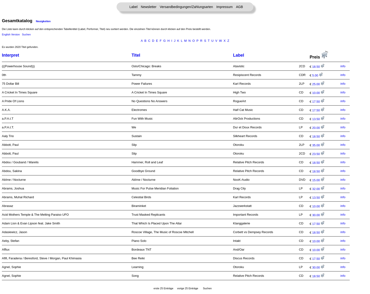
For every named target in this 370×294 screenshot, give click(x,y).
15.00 (318, 180)
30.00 (318, 215)
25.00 (318, 84)
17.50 (318, 101)
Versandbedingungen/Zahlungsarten (186, 7)
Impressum (224, 7)
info (343, 66)
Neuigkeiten (43, 21)
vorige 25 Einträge (187, 288)
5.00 (317, 75)
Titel (135, 55)
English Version (11, 34)
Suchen (26, 34)
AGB (239, 7)
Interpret (10, 55)
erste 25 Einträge (163, 288)
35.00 (318, 145)
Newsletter (148, 7)
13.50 (318, 119)
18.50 (318, 66)
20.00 (318, 128)
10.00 (318, 93)
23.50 (318, 154)
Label (134, 7)
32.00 (318, 189)
